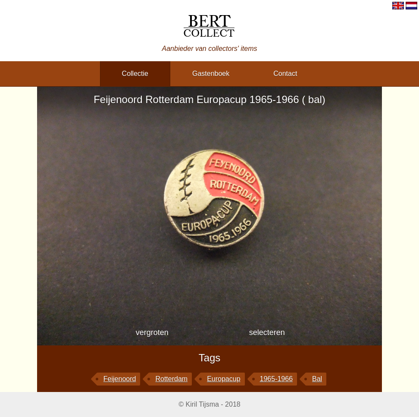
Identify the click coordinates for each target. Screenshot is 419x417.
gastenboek (210, 73)
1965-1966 (276, 379)
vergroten (152, 332)
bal (317, 379)
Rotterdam (171, 379)
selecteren (267, 332)
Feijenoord (119, 379)
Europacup (223, 379)
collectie (135, 73)
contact (285, 73)
